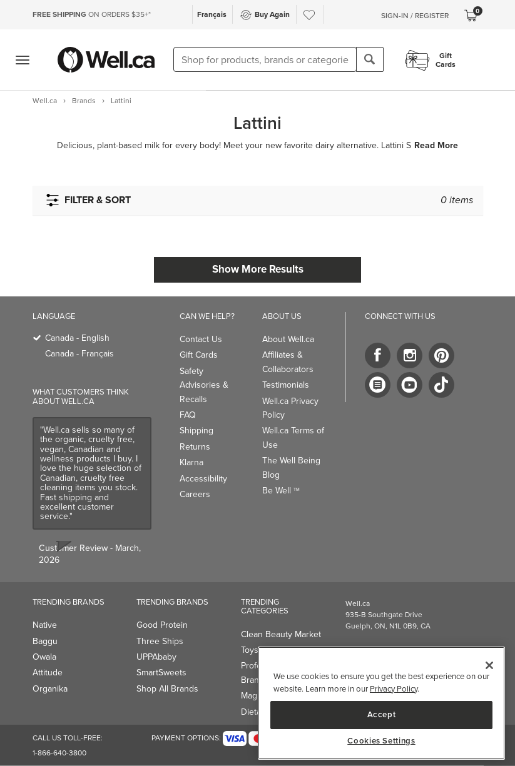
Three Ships (159, 641)
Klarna (191, 462)
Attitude (48, 672)
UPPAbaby (156, 656)
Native (45, 625)
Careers (195, 494)
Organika (50, 688)
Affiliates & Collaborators (288, 361)
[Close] (489, 665)
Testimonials (285, 384)
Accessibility (203, 478)
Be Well (281, 490)
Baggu (45, 641)
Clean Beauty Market (281, 634)
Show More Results (257, 269)
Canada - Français (79, 353)
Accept (381, 714)
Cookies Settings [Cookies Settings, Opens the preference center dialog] (381, 741)
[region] (381, 703)
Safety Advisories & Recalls (204, 385)
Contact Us (201, 339)
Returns (195, 446)
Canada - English (77, 338)
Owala (44, 656)
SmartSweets (161, 672)
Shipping (196, 430)
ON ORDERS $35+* (92, 14)
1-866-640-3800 (59, 752)
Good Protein (162, 625)
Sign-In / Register (415, 15)
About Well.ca (288, 339)
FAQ (188, 414)
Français (212, 14)
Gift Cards (199, 354)
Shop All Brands (167, 688)
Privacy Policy (393, 689)
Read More (436, 145)
